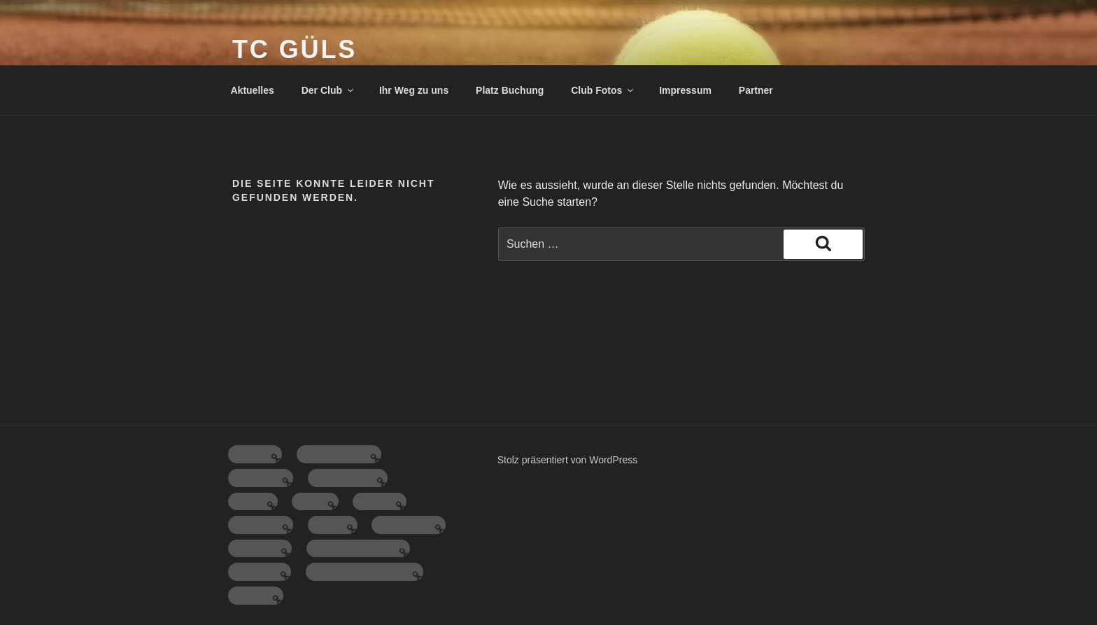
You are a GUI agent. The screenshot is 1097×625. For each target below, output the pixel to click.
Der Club (328, 90)
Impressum (685, 90)
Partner (756, 90)
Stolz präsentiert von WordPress (567, 459)
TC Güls (294, 49)
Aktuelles (252, 90)
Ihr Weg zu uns (413, 90)
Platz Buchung (510, 90)
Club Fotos (603, 90)
